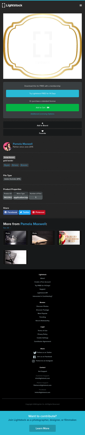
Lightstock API (42, 293)
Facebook (10, 212)
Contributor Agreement (42, 341)
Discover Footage (42, 310)
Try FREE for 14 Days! (42, 285)
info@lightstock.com (42, 378)
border (24, 165)
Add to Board (42, 124)
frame (15, 165)
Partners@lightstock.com (42, 385)
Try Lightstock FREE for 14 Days (42, 93)
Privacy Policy (42, 334)
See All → (7, 227)
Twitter (25, 212)
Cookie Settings (42, 338)
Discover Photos (42, 306)
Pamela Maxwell (22, 144)
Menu (81, 5)
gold (6, 165)
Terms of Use (42, 330)
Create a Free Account (42, 282)
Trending (42, 317)
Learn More (42, 428)
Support (42, 289)
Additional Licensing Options (42, 113)
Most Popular (42, 313)
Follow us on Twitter (44, 352)
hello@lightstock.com (42, 392)
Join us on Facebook (44, 356)
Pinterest (38, 212)
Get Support (42, 371)
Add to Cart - (42, 107)
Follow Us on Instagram (44, 361)
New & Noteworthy (42, 320)
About (42, 278)
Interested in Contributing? (42, 296)
